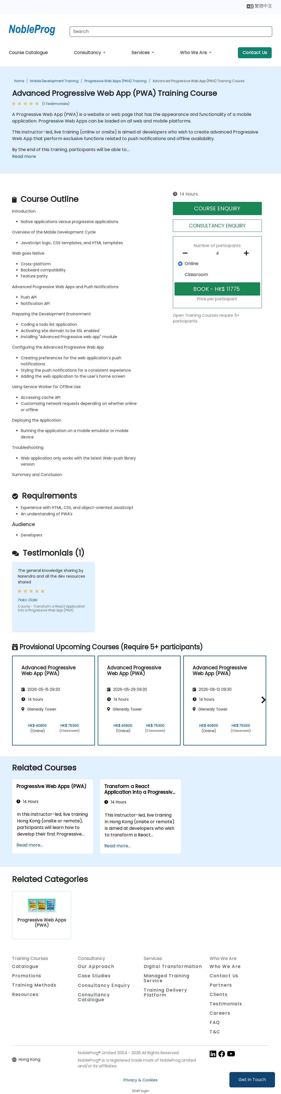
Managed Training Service (167, 978)
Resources (25, 994)
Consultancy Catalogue (94, 997)
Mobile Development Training (54, 81)
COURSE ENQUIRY (217, 208)
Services (141, 52)
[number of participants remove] (187, 253)
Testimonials (226, 1004)
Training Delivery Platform (165, 992)
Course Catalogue (28, 52)
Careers (220, 1013)
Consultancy (88, 52)
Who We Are (194, 52)
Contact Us (255, 52)
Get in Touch (252, 1079)
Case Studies (94, 976)
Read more (24, 156)
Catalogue (25, 966)
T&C (215, 1032)
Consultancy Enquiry (104, 985)
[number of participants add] (248, 253)
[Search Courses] (171, 31)
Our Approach (96, 966)
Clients (218, 994)
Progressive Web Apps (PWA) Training (116, 81)
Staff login (140, 1091)
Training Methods (34, 985)
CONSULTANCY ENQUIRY (217, 225)
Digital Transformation (173, 966)
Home (19, 81)
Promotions (26, 976)
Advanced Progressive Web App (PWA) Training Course (198, 81)
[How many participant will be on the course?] (217, 253)
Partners (221, 985)
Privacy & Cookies (140, 1080)
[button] (262, 699)
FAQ (215, 1022)
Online (191, 263)
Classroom (196, 274)
